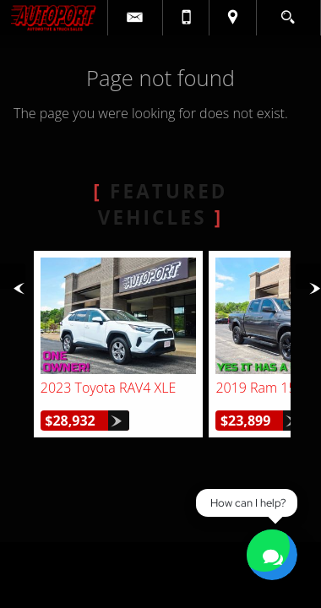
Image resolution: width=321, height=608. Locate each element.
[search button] (287, 12)
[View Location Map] (232, 17)
